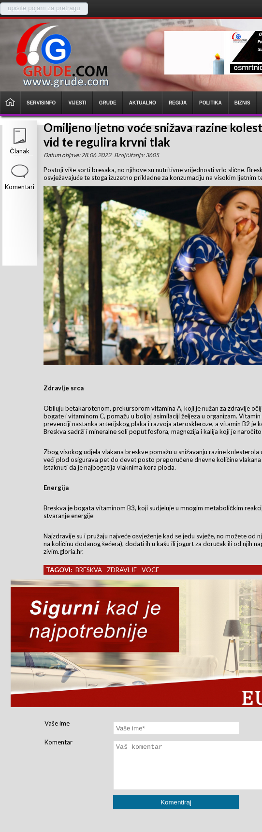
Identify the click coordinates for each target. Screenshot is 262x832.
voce (150, 570)
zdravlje (122, 570)
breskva (88, 570)
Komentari (19, 187)
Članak (19, 151)
